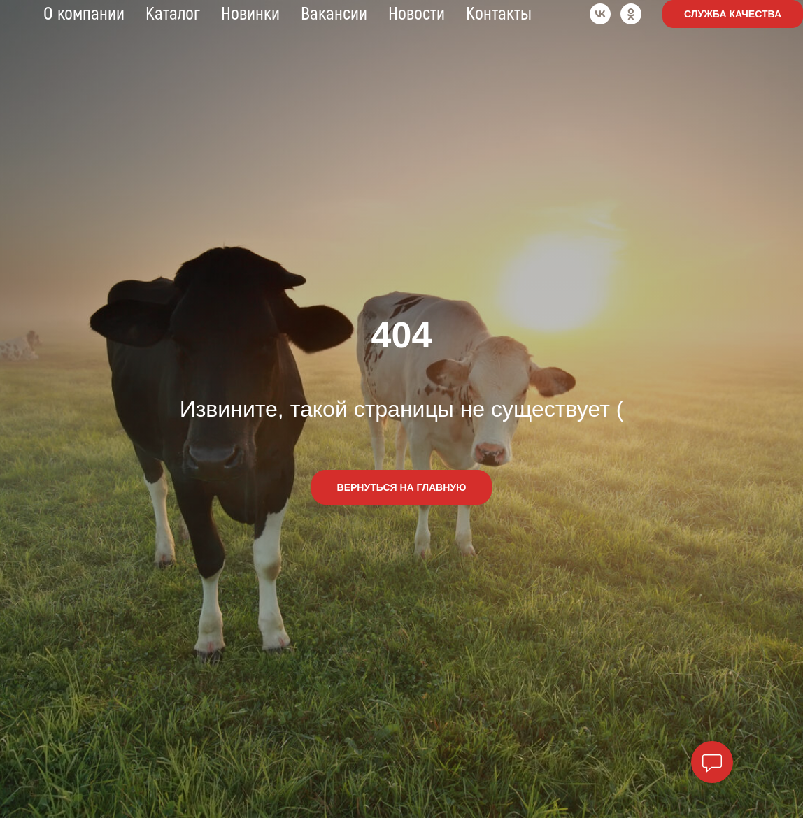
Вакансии (334, 14)
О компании (84, 14)
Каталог (172, 14)
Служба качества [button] (732, 14)
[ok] (630, 13)
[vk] (600, 13)
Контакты (499, 14)
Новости (416, 14)
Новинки (250, 14)
